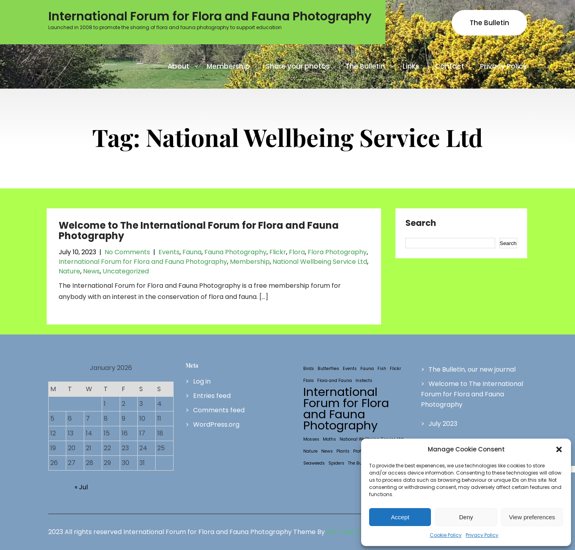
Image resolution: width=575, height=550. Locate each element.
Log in (202, 381)
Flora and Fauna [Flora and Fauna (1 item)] (334, 381)
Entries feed (212, 395)
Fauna (192, 252)
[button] (559, 449)
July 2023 (443, 423)
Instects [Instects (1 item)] (364, 381)
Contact (449, 66)
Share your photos (298, 66)
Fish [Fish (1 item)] (381, 369)
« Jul (81, 487)
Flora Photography (337, 252)
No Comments (127, 252)
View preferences (532, 517)
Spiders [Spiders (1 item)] (336, 463)
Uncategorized (126, 271)
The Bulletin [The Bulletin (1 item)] (360, 463)
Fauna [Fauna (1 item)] (367, 369)
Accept (400, 517)
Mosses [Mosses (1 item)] (311, 439)
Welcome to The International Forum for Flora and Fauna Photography (199, 230)
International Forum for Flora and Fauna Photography (143, 261)
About (178, 66)
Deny (466, 517)
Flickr (277, 252)
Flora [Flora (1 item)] (308, 381)
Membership (228, 66)
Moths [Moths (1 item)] (329, 439)
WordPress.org (216, 424)
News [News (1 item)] (327, 451)
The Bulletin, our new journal (472, 369)
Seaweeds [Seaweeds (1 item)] (314, 463)
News (91, 271)
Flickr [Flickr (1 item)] (395, 369)
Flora (297, 252)
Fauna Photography (235, 252)
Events (169, 252)
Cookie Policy (446, 535)
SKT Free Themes (353, 531)
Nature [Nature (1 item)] (310, 451)
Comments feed (219, 410)
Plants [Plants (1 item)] (343, 451)
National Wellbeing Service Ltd (320, 261)
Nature (69, 271)
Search (420, 223)
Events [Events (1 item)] (350, 369)
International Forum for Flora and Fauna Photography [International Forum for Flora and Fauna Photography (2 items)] (346, 408)
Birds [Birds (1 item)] (308, 369)
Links (411, 66)
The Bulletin (489, 23)
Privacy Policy (482, 535)
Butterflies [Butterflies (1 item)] (328, 369)
